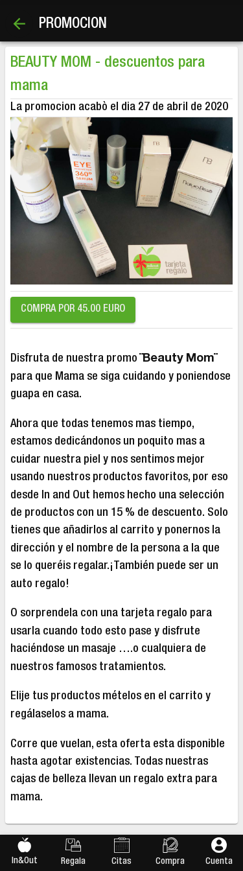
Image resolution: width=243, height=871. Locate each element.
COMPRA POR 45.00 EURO (72, 310)
